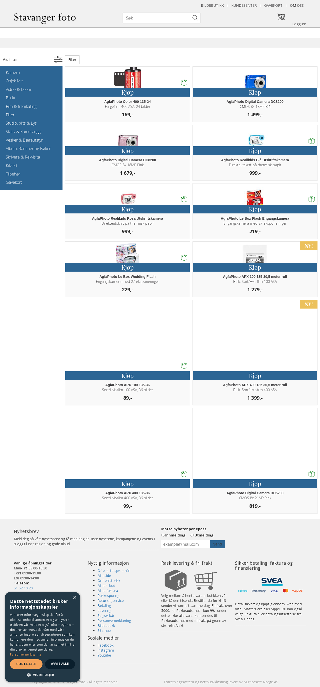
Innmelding (175, 535)
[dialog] (42, 637)
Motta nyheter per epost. (184, 528)
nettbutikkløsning (214, 682)
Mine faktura (108, 590)
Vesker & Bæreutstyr (24, 140)
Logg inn (299, 23)
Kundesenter (244, 5)
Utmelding (204, 535)
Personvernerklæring (114, 620)
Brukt (10, 98)
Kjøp (127, 92)
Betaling (104, 605)
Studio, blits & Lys (21, 123)
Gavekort (273, 5)
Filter (10, 115)
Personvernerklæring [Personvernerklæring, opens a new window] (25, 654)
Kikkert (12, 165)
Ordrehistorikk (109, 580)
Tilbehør (13, 174)
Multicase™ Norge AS (261, 682)
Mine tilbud (106, 585)
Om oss (297, 5)
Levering (104, 610)
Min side (104, 575)
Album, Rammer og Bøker (28, 148)
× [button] (74, 597)
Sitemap (104, 630)
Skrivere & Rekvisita (23, 157)
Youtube (104, 655)
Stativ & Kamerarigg (23, 131)
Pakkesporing (108, 595)
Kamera (13, 72)
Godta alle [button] (26, 664)
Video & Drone (19, 89)
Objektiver (14, 81)
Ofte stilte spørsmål (114, 570)
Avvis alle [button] (60, 664)
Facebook (106, 645)
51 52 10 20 (23, 588)
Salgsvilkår (106, 615)
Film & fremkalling (21, 106)
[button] (42, 674)
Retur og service (111, 600)
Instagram (106, 650)
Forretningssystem (179, 682)
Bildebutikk (212, 5)
